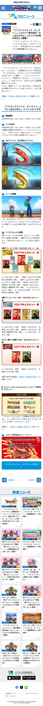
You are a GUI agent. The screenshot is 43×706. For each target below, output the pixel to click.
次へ (31, 480)
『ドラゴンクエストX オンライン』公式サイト (21, 465)
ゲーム (5, 24)
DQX (12, 24)
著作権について (10, 693)
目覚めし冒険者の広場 (17, 96)
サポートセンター (10, 696)
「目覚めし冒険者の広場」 (19, 427)
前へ (11, 480)
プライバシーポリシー (32, 693)
